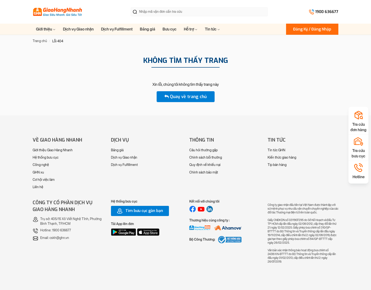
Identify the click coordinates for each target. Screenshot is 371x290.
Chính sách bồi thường (205, 158)
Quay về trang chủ (185, 97)
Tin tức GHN (276, 150)
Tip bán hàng (277, 165)
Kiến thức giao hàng (282, 158)
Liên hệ (38, 187)
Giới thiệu (46, 29)
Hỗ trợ (191, 29)
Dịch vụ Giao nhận (78, 29)
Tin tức (212, 29)
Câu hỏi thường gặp (203, 150)
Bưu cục (170, 29)
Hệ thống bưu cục (45, 158)
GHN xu (38, 172)
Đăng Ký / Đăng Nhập (312, 29)
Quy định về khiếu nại (205, 165)
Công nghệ (41, 165)
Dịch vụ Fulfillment (116, 29)
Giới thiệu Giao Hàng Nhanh (53, 150)
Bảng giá (147, 29)
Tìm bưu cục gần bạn (140, 211)
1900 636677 (326, 11)
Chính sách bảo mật (203, 172)
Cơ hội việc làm (44, 180)
